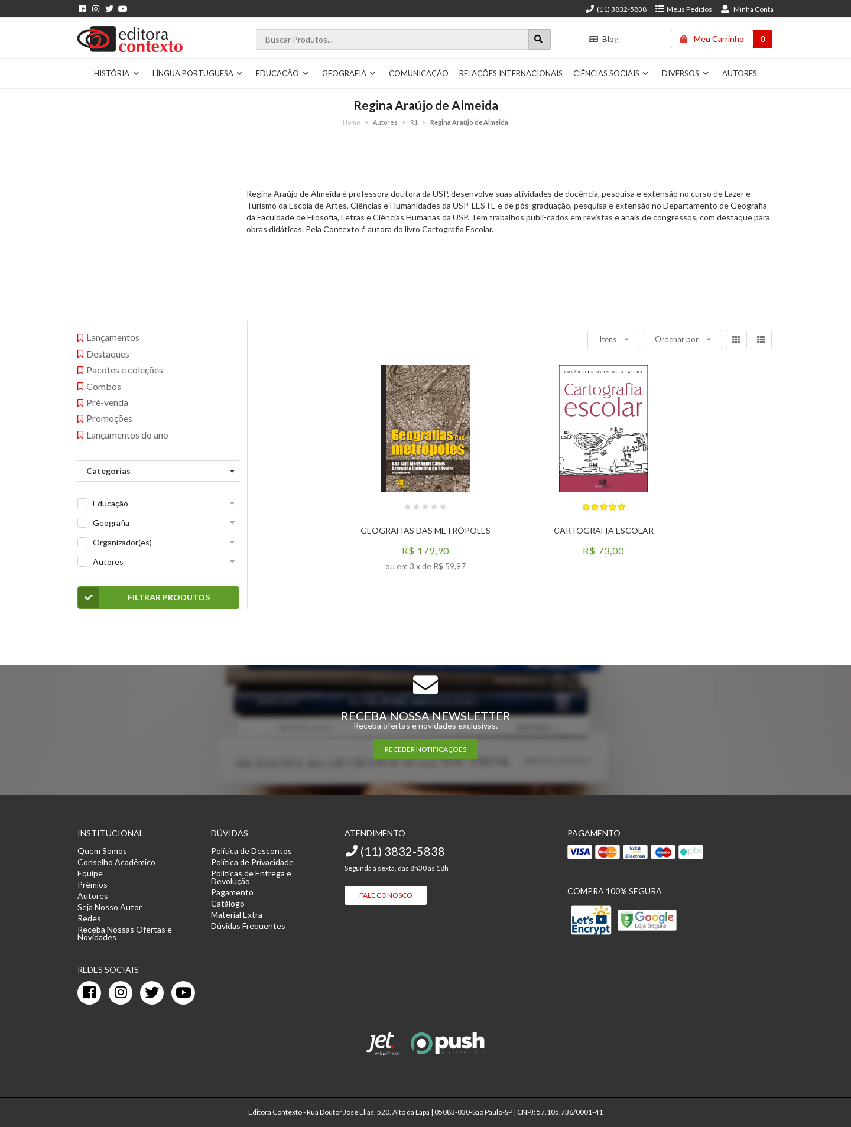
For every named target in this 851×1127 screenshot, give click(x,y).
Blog (604, 39)
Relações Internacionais (511, 73)
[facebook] (89, 993)
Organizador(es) (122, 542)
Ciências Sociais (611, 73)
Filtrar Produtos (144, 597)
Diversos (685, 73)
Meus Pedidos (683, 9)
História (116, 73)
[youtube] (183, 993)
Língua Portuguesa (197, 73)
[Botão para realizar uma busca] (539, 39)
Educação (282, 73)
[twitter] (152, 993)
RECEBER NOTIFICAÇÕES (425, 749)
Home (351, 122)
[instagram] (120, 993)
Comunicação (419, 73)
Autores (739, 73)
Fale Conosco (385, 895)
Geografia (349, 73)
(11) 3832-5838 (616, 9)
